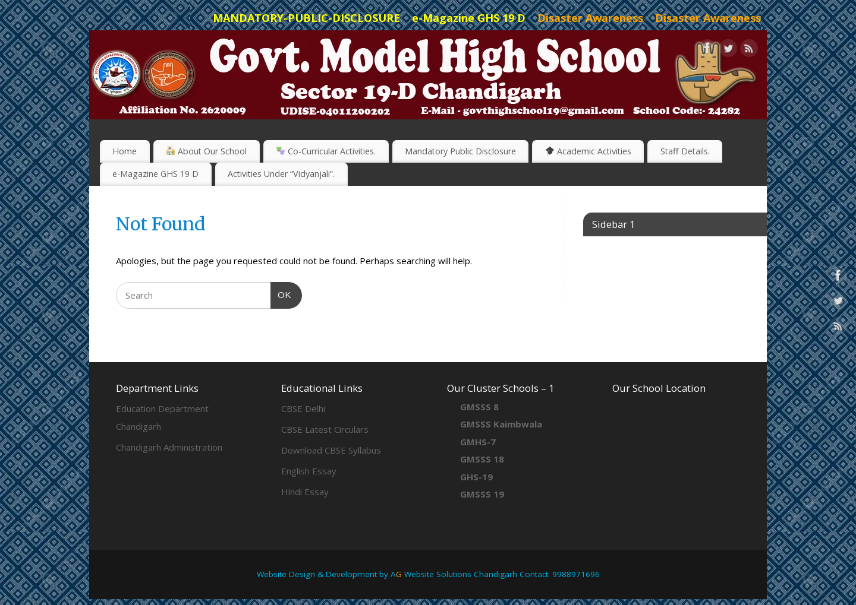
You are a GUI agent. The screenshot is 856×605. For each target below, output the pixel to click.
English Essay (308, 471)
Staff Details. (685, 151)
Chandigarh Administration (169, 447)
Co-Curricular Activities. (326, 151)
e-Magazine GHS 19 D (155, 173)
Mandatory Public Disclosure (460, 151)
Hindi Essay (305, 492)
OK (281, 293)
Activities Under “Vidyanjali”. (281, 173)
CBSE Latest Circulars (325, 429)
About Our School (206, 151)
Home (124, 151)
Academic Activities (588, 151)
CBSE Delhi (303, 408)
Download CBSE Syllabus (331, 450)
